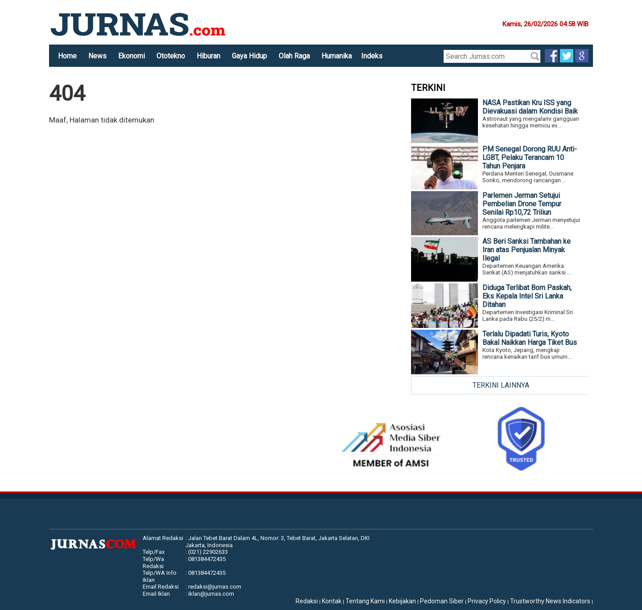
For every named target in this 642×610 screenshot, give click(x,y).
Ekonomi (131, 56)
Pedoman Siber (442, 601)
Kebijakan (402, 601)
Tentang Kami (365, 601)
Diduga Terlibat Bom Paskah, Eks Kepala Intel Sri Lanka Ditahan (527, 296)
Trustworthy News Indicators (550, 601)
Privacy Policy (487, 601)
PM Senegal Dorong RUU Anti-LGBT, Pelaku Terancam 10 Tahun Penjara (529, 157)
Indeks (372, 56)
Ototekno (170, 56)
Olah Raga (294, 56)
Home (67, 56)
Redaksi (307, 601)
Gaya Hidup (249, 56)
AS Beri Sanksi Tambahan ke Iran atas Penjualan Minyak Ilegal (526, 249)
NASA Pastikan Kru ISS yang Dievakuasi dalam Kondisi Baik (530, 106)
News (97, 56)
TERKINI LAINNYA (501, 385)
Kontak (332, 601)
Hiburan (208, 56)
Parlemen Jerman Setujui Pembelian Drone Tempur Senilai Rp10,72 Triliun (521, 204)
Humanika (336, 56)
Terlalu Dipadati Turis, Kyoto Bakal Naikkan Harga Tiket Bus (529, 338)
